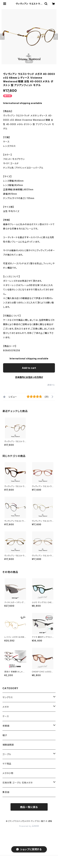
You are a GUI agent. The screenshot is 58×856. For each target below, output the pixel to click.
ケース (5, 716)
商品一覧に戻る (29, 807)
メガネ (5, 706)
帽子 (4, 735)
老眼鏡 (5, 725)
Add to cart (29, 367)
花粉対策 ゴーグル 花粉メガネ (17, 782)
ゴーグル (6, 754)
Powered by (29, 826)
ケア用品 (6, 763)
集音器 (5, 792)
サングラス (7, 697)
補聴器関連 (8, 744)
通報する (51, 385)
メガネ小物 (7, 773)
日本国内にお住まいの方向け (29, 377)
